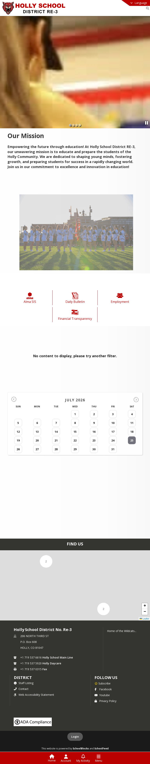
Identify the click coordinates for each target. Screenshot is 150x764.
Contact (21, 689)
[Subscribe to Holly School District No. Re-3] (103, 683)
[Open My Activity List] (83, 758)
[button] (46, 561)
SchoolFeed (101, 748)
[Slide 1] (70, 125)
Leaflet (144, 619)
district (23, 677)
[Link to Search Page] (147, 8)
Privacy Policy (105, 701)
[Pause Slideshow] (146, 123)
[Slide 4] (80, 125)
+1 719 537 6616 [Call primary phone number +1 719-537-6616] (31, 657)
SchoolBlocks (81, 748)
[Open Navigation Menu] (98, 758)
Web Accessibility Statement (34, 695)
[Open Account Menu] (66, 758)
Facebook (103, 689)
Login (75, 736)
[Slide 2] (73, 125)
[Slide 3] (76, 125)
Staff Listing (23, 683)
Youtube (102, 695)
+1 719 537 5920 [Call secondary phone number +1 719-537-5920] (31, 663)
